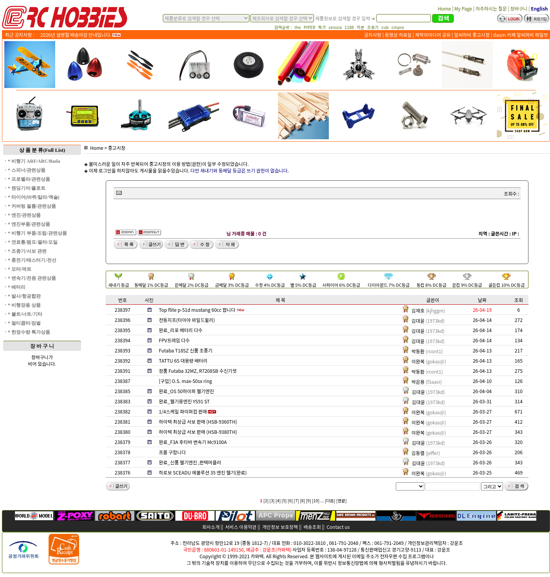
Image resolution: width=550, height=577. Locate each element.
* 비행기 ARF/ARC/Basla (34, 161)
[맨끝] (341, 500)
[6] (290, 500)
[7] (296, 500)
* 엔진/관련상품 (24, 215)
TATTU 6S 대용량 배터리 (183, 360)
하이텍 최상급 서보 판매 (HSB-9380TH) (198, 431)
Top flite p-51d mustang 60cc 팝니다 (197, 309)
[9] (308, 500)
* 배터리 (16, 287)
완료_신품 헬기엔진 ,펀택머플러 (190, 462)
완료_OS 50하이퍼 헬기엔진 (186, 391)
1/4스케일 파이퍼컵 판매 (183, 411)
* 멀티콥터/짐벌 (24, 323)
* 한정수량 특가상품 (29, 332)
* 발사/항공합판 (24, 296)
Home (93, 147)
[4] (278, 500)
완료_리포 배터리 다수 (180, 330)
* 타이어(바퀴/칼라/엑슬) (34, 197)
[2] (266, 500)
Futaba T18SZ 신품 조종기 (186, 350)
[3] (271, 500)
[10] (315, 500)
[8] (302, 500)
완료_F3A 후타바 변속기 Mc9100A (193, 442)
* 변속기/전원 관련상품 (32, 278)
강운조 (456, 542)
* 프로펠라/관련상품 (29, 179)
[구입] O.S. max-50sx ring (185, 380)
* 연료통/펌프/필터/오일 (33, 242)
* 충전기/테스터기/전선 (32, 260)
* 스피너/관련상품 (26, 170)
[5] (284, 500)
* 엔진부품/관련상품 (29, 224)
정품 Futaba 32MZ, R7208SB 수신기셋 (198, 370)
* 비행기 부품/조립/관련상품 (37, 233)
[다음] (330, 500)
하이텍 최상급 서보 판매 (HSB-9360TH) (198, 421)
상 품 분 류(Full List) (42, 150)
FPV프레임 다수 (174, 340)
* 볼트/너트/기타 (25, 314)
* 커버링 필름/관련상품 (32, 206)
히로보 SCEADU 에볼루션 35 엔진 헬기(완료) (203, 472)
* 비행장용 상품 (24, 305)
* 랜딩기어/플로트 (26, 188)
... (322, 500)
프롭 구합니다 (172, 452)
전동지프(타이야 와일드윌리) (187, 319)
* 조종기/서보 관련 (27, 251)
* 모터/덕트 (19, 269)
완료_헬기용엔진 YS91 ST (184, 401)
